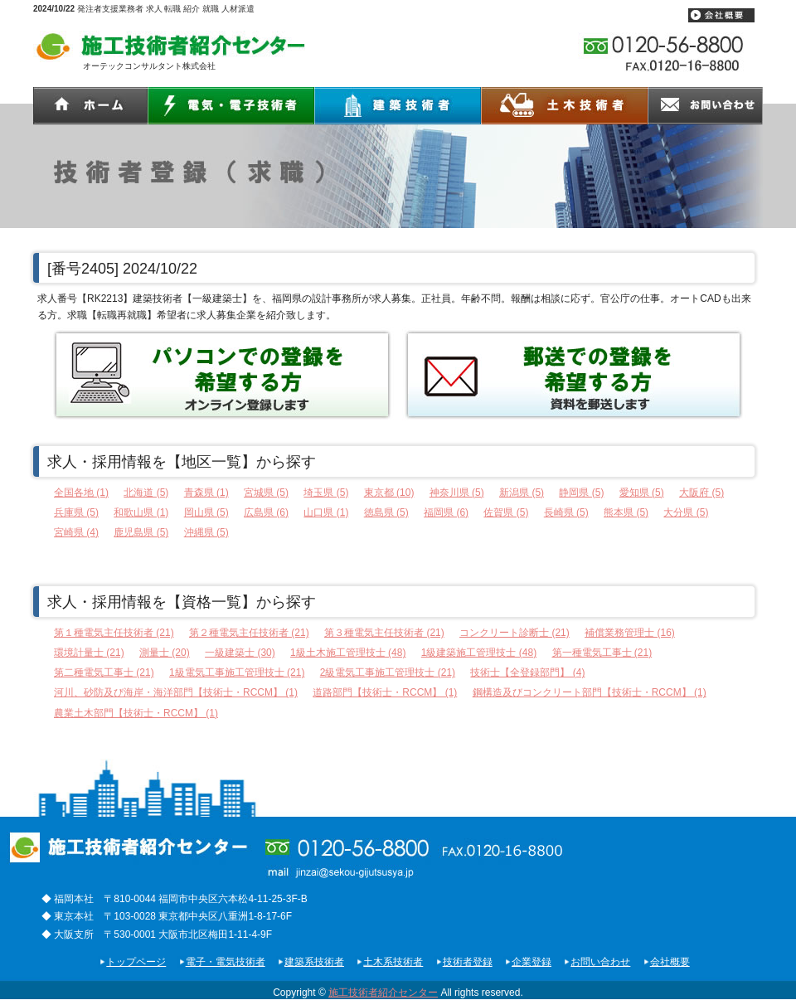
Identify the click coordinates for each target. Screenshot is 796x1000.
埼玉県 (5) (325, 492)
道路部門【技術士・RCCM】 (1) (385, 692)
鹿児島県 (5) (141, 532)
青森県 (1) (206, 492)
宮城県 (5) (266, 492)
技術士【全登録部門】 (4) (527, 672)
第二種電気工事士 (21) (104, 672)
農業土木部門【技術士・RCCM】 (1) (136, 713)
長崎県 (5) (566, 512)
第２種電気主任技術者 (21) (249, 632)
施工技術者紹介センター (383, 992)
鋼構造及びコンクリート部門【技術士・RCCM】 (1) (589, 692)
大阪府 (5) (701, 492)
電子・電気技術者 (225, 962)
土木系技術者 (393, 962)
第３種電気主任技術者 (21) (384, 632)
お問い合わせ (600, 962)
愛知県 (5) (641, 492)
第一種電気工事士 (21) (602, 652)
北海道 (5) (146, 492)
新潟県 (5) (521, 492)
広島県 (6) (266, 512)
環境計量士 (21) (89, 652)
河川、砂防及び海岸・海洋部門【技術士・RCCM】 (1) (176, 692)
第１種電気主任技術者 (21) (114, 632)
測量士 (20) (164, 652)
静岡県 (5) (581, 492)
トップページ (136, 962)
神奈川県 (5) (457, 492)
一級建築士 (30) (240, 652)
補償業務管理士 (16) (630, 632)
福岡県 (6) (446, 512)
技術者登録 (468, 962)
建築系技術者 (314, 962)
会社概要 (670, 962)
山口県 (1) (325, 512)
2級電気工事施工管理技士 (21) (387, 672)
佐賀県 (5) (505, 512)
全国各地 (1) (81, 492)
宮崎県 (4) (76, 532)
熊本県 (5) (626, 512)
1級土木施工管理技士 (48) (347, 652)
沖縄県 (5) (206, 532)
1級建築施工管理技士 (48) (478, 652)
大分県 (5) (685, 512)
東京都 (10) (389, 492)
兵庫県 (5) (76, 512)
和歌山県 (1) (141, 512)
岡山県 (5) (206, 512)
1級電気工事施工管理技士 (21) (236, 672)
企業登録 (531, 962)
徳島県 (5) (386, 512)
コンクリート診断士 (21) (514, 632)
